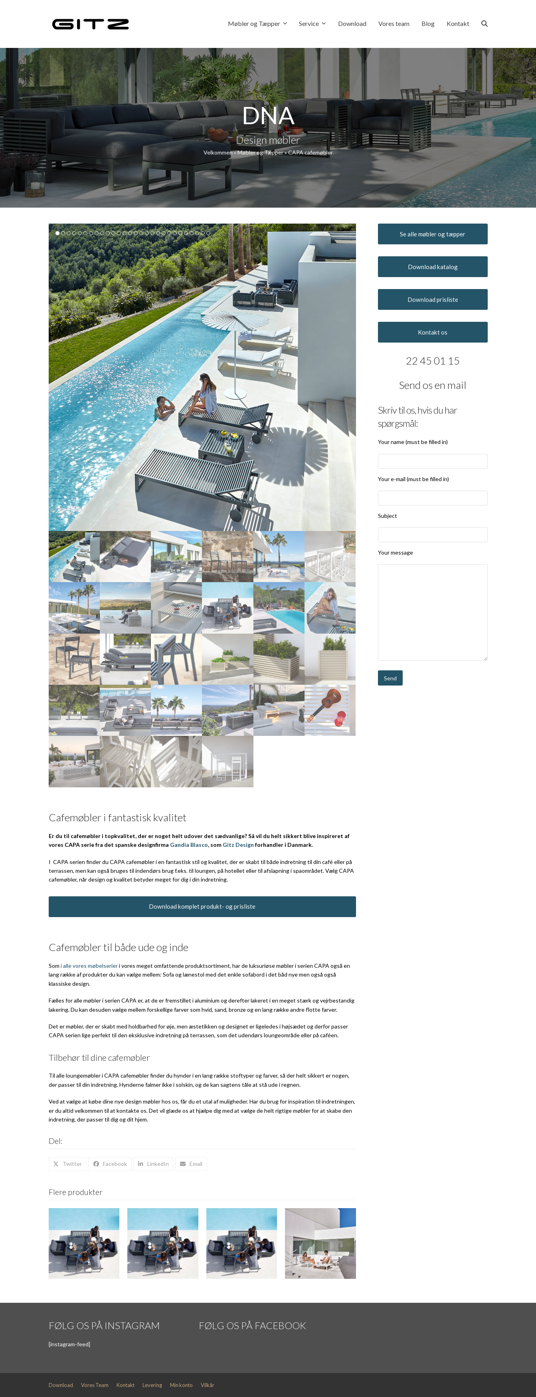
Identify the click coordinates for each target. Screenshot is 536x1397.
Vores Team (95, 1385)
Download (61, 1385)
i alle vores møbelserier (89, 965)
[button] (484, 24)
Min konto (181, 1385)
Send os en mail (433, 384)
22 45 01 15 (433, 360)
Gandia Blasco (189, 844)
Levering (152, 1385)
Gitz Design (238, 844)
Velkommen (218, 152)
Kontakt (125, 1385)
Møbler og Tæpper (260, 152)
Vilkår (207, 1385)
